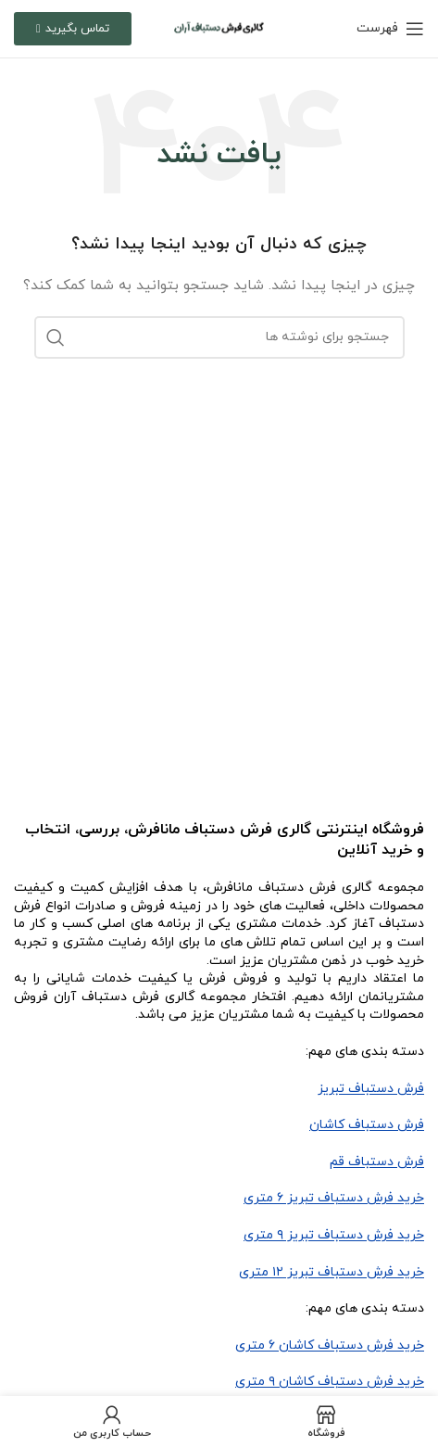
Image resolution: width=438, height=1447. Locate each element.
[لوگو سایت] (219, 27)
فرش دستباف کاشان (366, 1125)
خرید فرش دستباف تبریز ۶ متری (334, 1198)
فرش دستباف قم (377, 1162)
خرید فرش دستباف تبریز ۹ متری (334, 1235)
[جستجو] (219, 337)
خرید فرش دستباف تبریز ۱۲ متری (331, 1272)
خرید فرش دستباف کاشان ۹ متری (329, 1381)
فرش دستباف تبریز (371, 1089)
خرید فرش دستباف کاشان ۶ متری (329, 1345)
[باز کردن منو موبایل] (390, 28)
